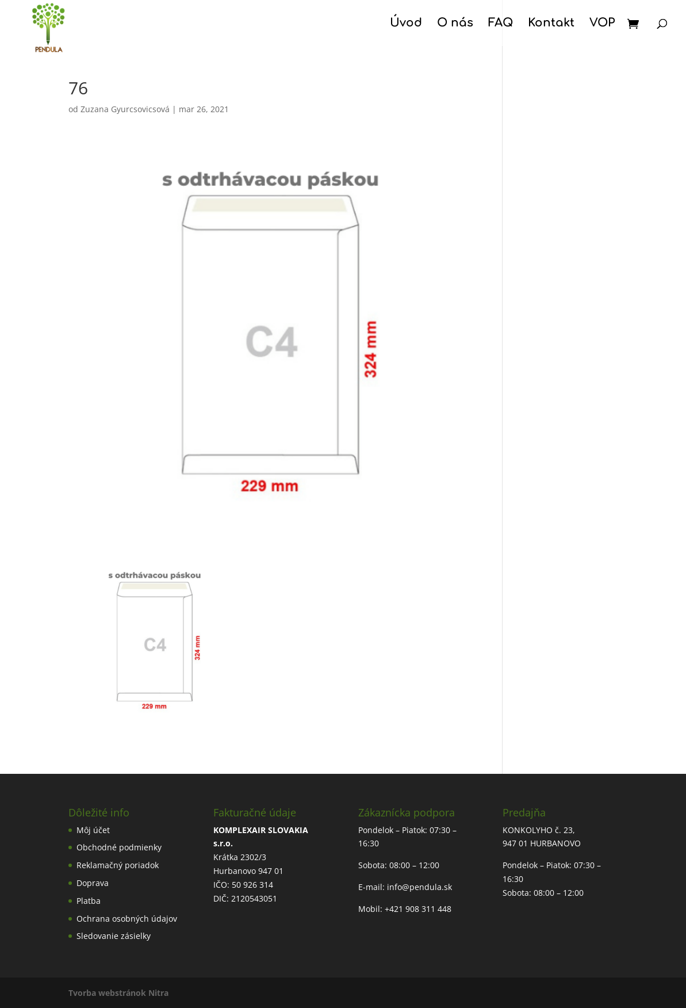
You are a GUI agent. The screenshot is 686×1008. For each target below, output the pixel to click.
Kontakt (551, 24)
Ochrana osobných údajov (126, 918)
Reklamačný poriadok (117, 865)
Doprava (92, 882)
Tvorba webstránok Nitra (118, 992)
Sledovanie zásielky (113, 935)
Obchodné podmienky (119, 847)
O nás (455, 24)
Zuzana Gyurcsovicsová (125, 109)
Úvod (406, 24)
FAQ (500, 24)
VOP (602, 24)
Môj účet (93, 829)
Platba (88, 900)
